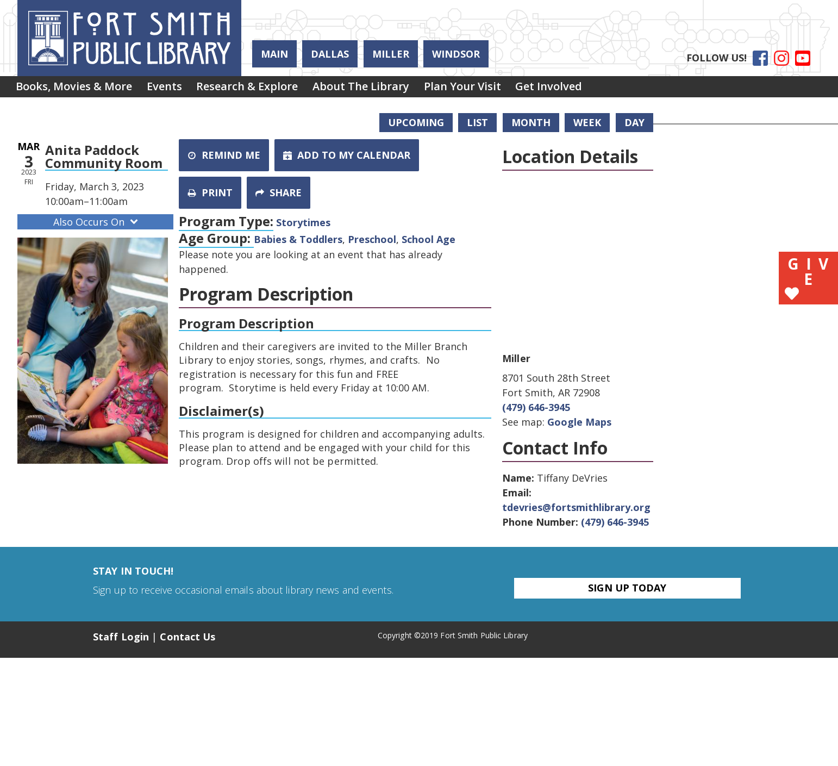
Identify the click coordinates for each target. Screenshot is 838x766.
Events (175, 89)
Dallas (330, 53)
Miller (390, 53)
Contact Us (187, 636)
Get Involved (588, 89)
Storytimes (303, 222)
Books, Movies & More (78, 89)
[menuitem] (78, 89)
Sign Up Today (627, 587)
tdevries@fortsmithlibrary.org (576, 507)
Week (587, 122)
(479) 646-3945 (536, 407)
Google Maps (579, 421)
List (477, 122)
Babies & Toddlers (298, 239)
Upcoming (416, 122)
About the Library (386, 89)
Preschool (372, 239)
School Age (428, 239)
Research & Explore (265, 89)
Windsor (456, 53)
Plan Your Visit (495, 89)
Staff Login (121, 636)
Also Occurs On (96, 221)
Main (274, 53)
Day (634, 122)
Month (531, 122)
